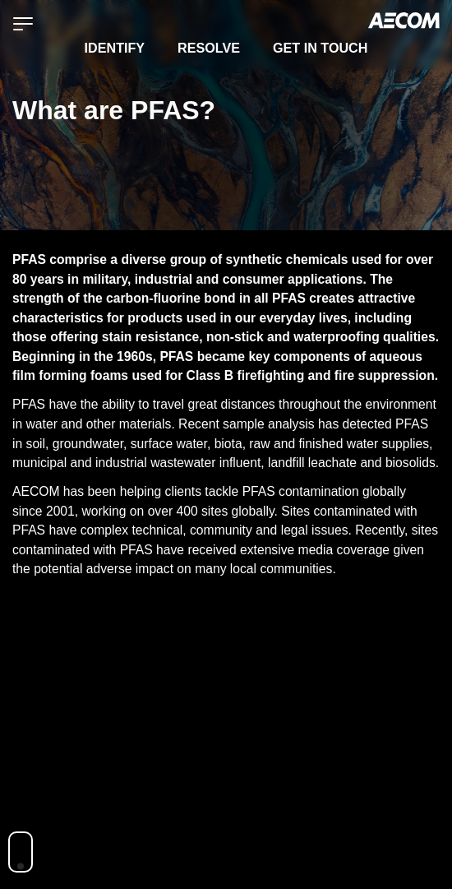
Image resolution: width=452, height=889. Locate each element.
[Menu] (23, 23)
